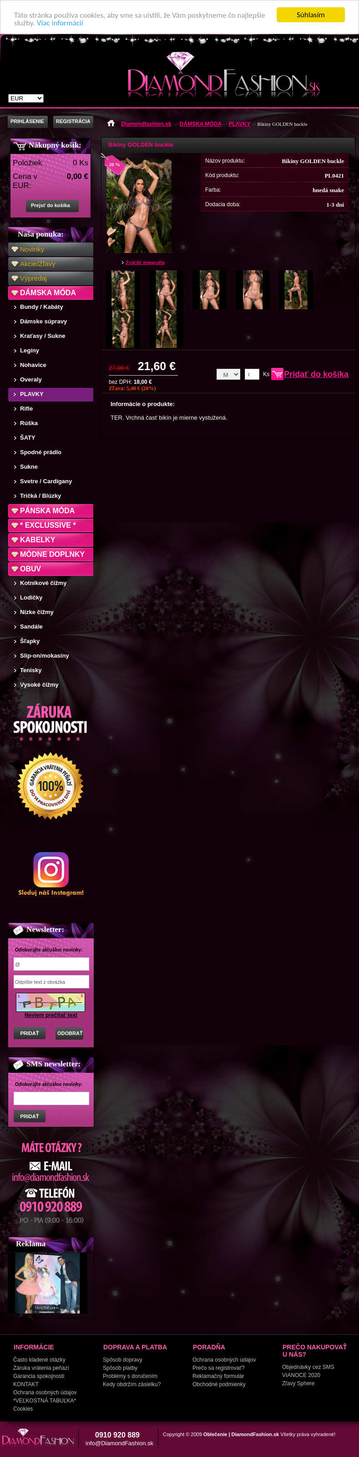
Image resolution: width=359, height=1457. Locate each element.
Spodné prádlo (40, 452)
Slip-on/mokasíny (44, 655)
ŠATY (27, 437)
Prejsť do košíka (50, 205)
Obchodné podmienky (219, 1384)
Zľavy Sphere (298, 1383)
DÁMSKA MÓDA (48, 293)
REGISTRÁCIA (73, 121)
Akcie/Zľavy (38, 264)
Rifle (26, 408)
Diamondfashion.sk (146, 124)
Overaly (31, 379)
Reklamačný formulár (218, 1376)
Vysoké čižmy (39, 684)
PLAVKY (32, 394)
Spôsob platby (120, 1368)
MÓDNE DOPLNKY (52, 554)
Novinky (32, 249)
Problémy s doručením (130, 1376)
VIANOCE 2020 (301, 1375)
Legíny (29, 350)
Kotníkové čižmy (43, 583)
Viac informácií (60, 23)
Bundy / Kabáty (41, 306)
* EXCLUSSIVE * (48, 525)
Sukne (29, 466)
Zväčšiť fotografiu (145, 262)
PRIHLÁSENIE (27, 121)
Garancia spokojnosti (38, 1376)
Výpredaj (33, 278)
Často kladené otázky (39, 1360)
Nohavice (33, 365)
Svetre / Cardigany (46, 481)
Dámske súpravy (43, 321)
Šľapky (30, 641)
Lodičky (31, 597)
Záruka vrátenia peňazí (41, 1368)
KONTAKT (26, 1384)
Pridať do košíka (316, 374)
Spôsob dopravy (122, 1360)
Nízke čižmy (37, 612)
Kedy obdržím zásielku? (132, 1384)
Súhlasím (311, 15)
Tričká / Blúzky (40, 495)
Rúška (29, 423)
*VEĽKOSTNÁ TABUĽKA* (44, 1401)
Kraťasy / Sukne (42, 335)
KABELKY (37, 540)
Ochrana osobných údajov (44, 1392)
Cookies (23, 1409)
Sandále (31, 626)
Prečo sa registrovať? (218, 1368)
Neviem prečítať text (51, 1015)
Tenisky (30, 670)
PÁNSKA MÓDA (47, 511)
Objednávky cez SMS (308, 1367)
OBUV (30, 569)
